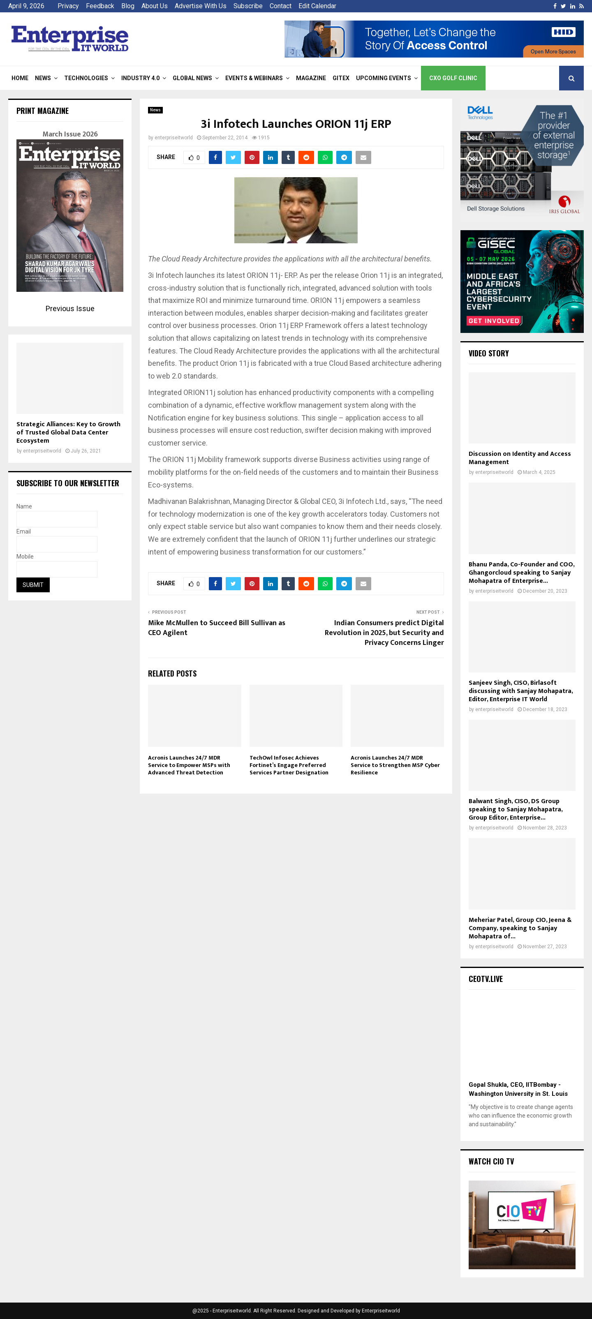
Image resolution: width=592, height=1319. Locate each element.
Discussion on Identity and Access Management (520, 458)
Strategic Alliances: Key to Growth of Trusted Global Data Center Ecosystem (68, 432)
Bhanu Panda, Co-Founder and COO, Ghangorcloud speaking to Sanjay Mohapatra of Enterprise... (521, 573)
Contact (280, 6)
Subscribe (248, 6)
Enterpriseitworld (381, 1311)
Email (23, 531)
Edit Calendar (317, 6)
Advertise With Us (201, 6)
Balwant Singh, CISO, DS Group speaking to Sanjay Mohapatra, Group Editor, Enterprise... (515, 809)
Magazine (311, 78)
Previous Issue (70, 308)
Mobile (25, 556)
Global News (192, 78)
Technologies (86, 78)
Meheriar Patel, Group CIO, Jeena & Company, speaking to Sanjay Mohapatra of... (520, 928)
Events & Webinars (254, 78)
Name (24, 506)
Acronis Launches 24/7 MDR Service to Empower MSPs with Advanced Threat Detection (189, 765)
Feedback (100, 6)
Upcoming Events (383, 78)
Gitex (341, 78)
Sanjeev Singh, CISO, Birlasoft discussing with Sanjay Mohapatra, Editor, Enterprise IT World (521, 691)
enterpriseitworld (174, 138)
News (43, 78)
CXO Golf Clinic (453, 78)
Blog (127, 6)
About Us (154, 6)
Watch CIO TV (491, 1161)
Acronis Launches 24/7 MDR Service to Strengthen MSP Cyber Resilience (395, 765)
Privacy (68, 6)
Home (20, 78)
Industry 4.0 (140, 78)
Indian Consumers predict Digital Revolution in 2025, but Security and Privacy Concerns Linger (384, 633)
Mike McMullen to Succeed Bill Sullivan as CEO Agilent (216, 628)
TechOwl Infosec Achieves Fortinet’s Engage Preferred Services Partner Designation (289, 765)
